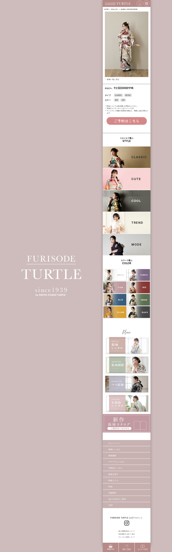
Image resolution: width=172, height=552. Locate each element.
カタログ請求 (142, 547)
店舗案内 (112, 493)
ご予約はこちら (127, 120)
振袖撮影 (112, 455)
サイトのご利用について (126, 537)
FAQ (110, 486)
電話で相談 (126, 547)
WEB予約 (110, 547)
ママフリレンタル (116, 462)
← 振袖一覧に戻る (112, 79)
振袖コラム (113, 480)
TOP (110, 505)
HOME (106, 9)
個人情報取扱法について (126, 531)
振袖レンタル (114, 449)
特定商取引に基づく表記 (126, 534)
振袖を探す (114, 9)
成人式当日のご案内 (117, 499)
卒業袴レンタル (115, 468)
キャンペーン (114, 443)
